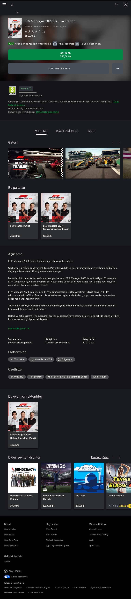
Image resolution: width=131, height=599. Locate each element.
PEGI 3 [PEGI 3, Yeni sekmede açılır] (26, 88)
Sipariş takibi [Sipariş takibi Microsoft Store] (94, 545)
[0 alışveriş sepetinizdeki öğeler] (117, 5)
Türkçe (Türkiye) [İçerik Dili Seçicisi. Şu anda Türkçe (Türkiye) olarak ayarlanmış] (15, 571)
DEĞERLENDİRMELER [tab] (67, 130)
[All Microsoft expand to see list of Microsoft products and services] (4, 5)
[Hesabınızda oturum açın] (125, 5)
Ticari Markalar (79, 587)
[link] (23, 216)
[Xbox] (9, 12)
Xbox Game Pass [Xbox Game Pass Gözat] (11, 540)
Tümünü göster (99, 457)
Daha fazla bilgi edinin (47, 111)
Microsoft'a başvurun (12, 587)
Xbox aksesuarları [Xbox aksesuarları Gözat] (11, 545)
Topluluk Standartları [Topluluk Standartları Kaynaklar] (54, 540)
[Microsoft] (65, 3)
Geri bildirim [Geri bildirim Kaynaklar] (51, 534)
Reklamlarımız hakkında (14, 592)
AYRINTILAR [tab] (41, 130)
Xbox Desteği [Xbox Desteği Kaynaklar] (51, 529)
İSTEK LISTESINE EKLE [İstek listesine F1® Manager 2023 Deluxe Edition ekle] (59, 68)
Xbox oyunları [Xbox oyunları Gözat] (9, 534)
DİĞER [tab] (91, 130)
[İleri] (119, 142)
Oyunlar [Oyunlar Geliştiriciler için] (7, 561)
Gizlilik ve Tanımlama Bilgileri (38, 587)
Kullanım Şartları (62, 587)
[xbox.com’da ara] (12, 4)
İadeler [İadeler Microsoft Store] (91, 540)
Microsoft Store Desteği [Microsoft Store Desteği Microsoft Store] (98, 534)
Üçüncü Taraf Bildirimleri (101, 587)
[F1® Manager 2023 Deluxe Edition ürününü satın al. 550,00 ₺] (65, 54)
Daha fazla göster (19, 328)
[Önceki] (112, 142)
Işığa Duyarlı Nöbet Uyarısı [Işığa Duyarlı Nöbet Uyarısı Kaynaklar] (57, 545)
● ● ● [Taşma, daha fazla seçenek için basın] (117, 68)
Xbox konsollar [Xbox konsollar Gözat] (10, 529)
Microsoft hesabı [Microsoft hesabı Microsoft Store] (96, 529)
